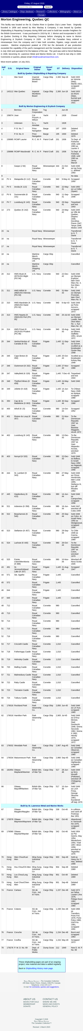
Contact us (50, 999)
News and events (51, 1004)
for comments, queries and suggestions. (44, 987)
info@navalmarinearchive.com (45, 57)
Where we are (50, 1002)
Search (48, 7)
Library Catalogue (9, 11)
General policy (50, 1006)
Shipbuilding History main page (39, 968)
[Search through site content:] (30, 6)
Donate (41, 15)
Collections (52, 11)
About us (77, 11)
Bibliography (65, 11)
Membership (29, 1004)
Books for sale (31, 1002)
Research (40, 11)
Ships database (27, 11)
